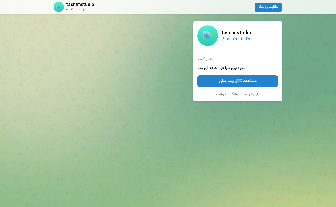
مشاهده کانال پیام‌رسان (238, 81)
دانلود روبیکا (268, 7)
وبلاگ (234, 94)
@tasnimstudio (236, 39)
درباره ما (220, 94)
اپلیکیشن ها (251, 94)
